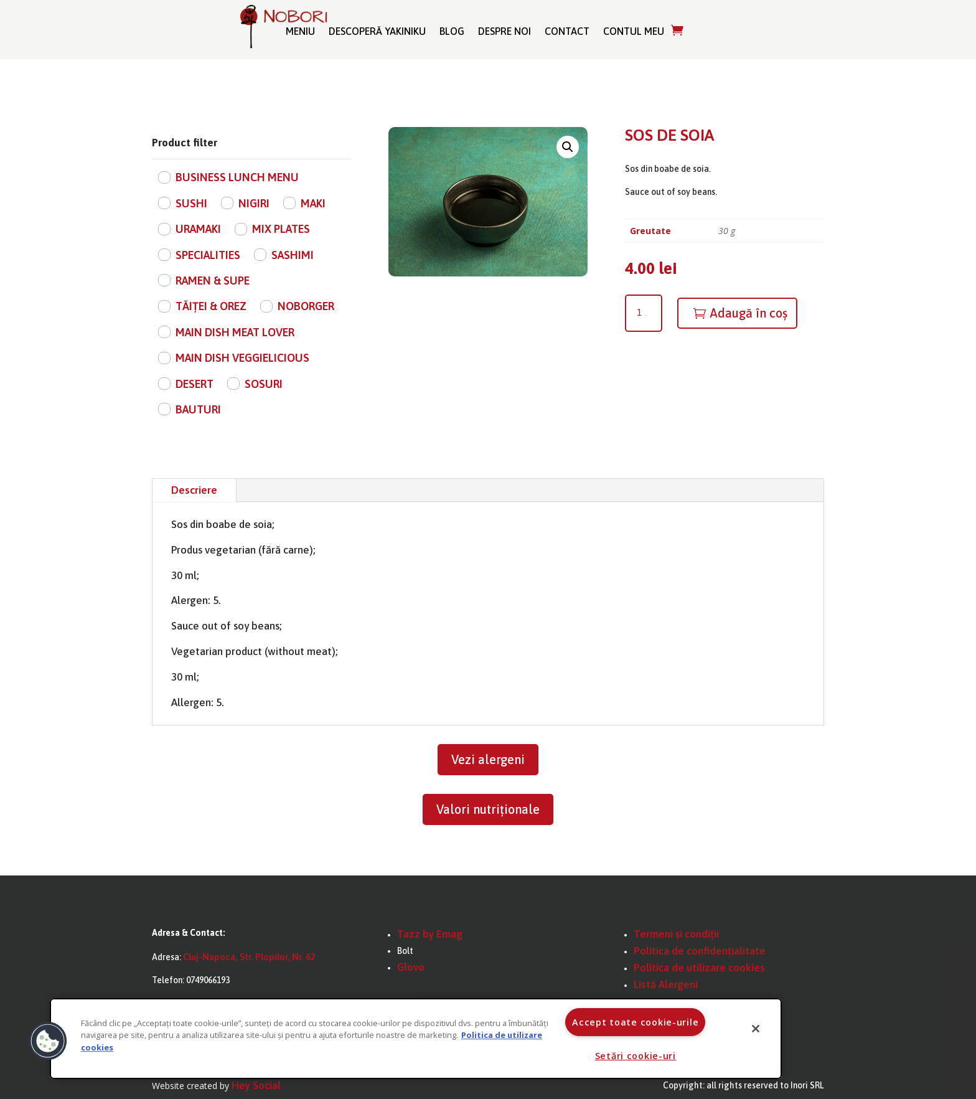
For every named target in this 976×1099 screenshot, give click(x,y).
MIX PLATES (281, 228)
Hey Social (256, 1085)
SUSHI (191, 203)
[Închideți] (755, 1028)
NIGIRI (254, 203)
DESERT (195, 383)
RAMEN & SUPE (213, 280)
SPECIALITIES (208, 255)
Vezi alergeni (488, 759)
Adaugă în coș (748, 313)
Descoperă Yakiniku (377, 31)
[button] (567, 147)
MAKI (313, 203)
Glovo (411, 967)
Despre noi (504, 31)
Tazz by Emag (429, 934)
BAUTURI (198, 409)
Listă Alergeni (666, 984)
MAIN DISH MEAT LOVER (235, 332)
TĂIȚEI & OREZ (211, 306)
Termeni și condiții (676, 934)
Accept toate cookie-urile (635, 1022)
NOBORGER (306, 306)
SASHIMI (292, 255)
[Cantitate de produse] (643, 313)
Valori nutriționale (488, 809)
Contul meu (633, 31)
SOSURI (264, 383)
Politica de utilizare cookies (699, 967)
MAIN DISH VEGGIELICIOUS (242, 357)
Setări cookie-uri (635, 1056)
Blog (451, 31)
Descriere (194, 490)
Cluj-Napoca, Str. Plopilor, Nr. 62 (249, 956)
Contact (567, 31)
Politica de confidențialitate (700, 951)
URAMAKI (198, 228)
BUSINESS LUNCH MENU (237, 177)
